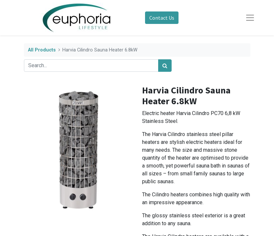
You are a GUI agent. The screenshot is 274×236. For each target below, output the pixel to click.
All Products (42, 50)
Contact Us (161, 17)
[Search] (165, 65)
